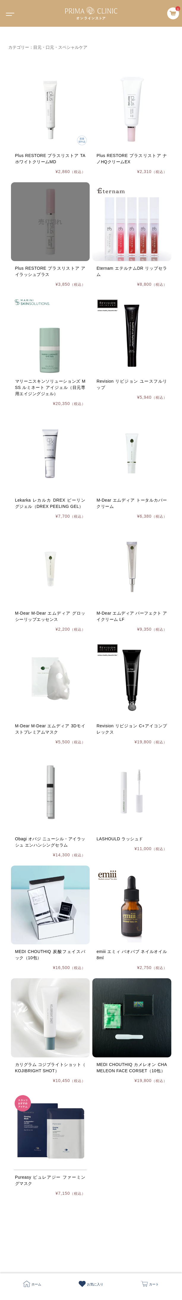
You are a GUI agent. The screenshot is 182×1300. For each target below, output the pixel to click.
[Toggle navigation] (9, 13)
